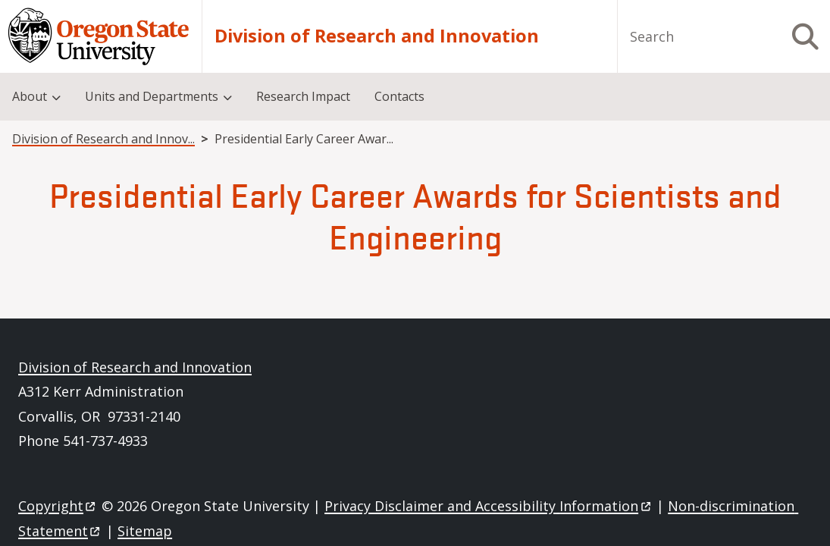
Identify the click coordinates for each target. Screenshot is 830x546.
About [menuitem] (29, 96)
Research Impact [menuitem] (303, 96)
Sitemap (144, 531)
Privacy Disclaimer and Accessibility (488, 506)
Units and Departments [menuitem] (151, 96)
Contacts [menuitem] (399, 96)
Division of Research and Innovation (377, 36)
